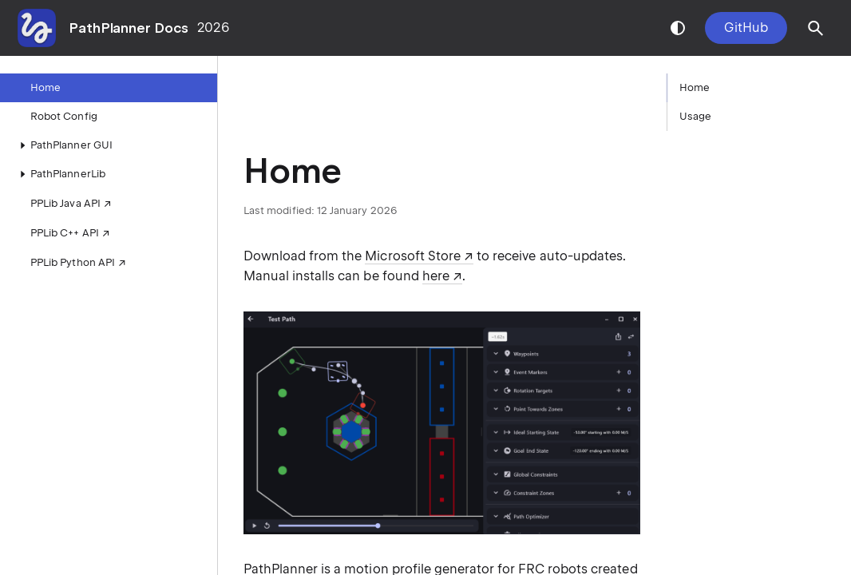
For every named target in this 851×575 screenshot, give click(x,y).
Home (45, 87)
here (435, 276)
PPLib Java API (65, 203)
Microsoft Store (412, 256)
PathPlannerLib (59, 174)
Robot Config (63, 116)
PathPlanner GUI (63, 145)
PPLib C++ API (64, 233)
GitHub (746, 27)
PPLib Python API (72, 262)
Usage (695, 116)
